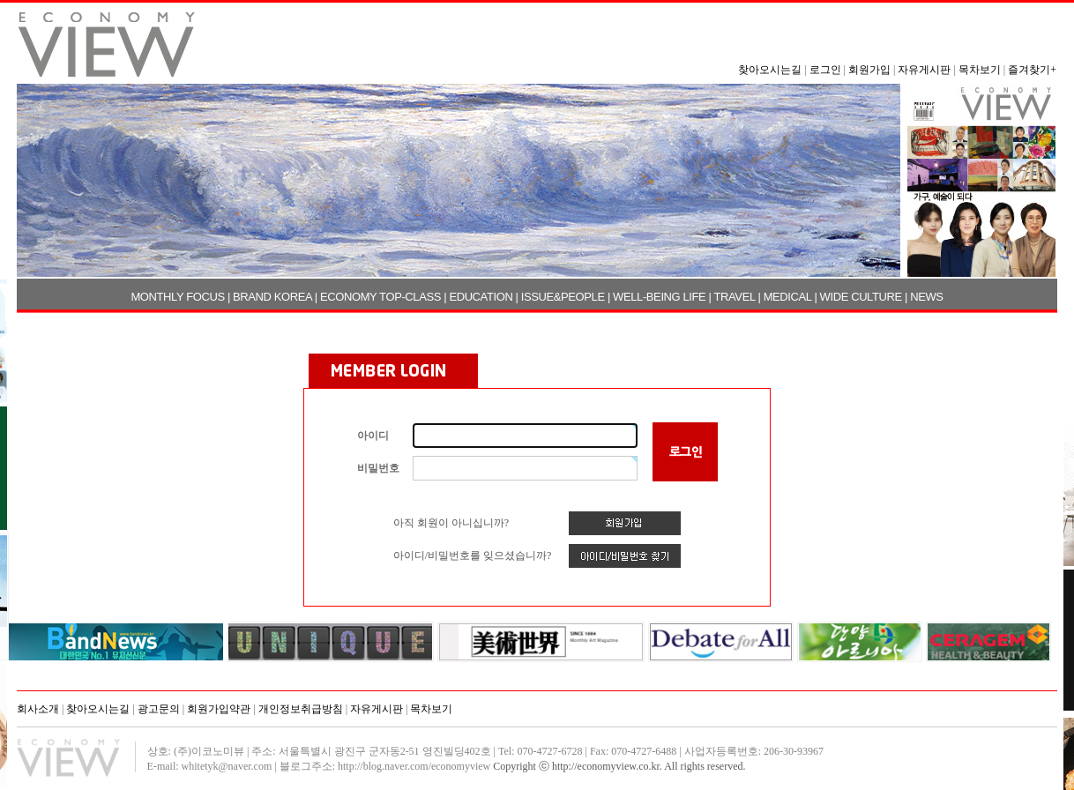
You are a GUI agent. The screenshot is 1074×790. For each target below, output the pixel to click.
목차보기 (979, 69)
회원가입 (869, 69)
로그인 (825, 69)
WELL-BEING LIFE (659, 296)
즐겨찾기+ (1032, 69)
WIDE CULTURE (861, 296)
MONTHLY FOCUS (177, 296)
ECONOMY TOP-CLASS (380, 296)
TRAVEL (735, 296)
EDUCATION (480, 296)
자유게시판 (924, 69)
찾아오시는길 (770, 69)
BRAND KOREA (272, 296)
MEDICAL (788, 296)
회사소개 (38, 709)
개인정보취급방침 (300, 709)
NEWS (926, 296)
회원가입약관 (218, 709)
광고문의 (159, 709)
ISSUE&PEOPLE (563, 296)
